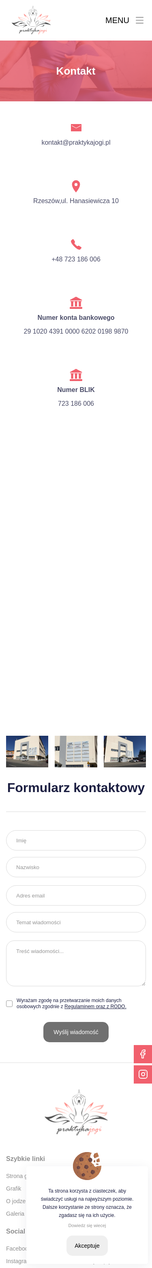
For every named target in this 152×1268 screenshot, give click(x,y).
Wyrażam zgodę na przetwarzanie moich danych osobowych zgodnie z (71, 1003)
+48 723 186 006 (76, 259)
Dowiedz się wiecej (87, 1225)
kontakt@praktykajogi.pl (75, 142)
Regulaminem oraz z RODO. (95, 1006)
